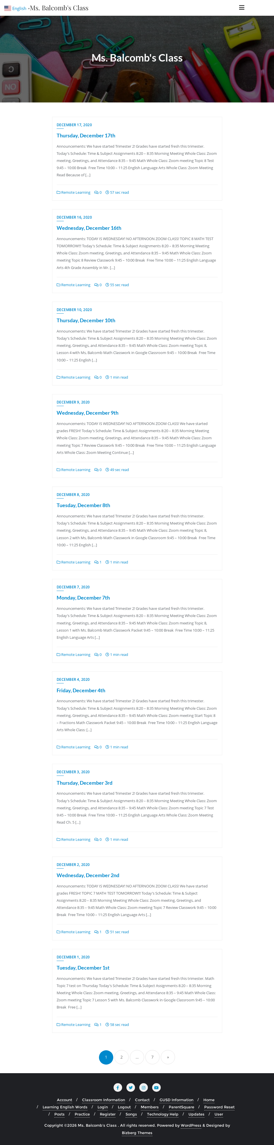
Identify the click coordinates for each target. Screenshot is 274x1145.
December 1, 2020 (73, 957)
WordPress (191, 1125)
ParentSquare (181, 1107)
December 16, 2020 (74, 217)
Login (103, 1107)
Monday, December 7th (83, 597)
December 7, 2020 (73, 587)
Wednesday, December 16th (89, 228)
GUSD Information (176, 1099)
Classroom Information (103, 1099)
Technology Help (162, 1114)
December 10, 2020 (74, 309)
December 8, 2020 (73, 494)
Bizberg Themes (137, 1132)
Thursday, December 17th (86, 135)
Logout (124, 1107)
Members (150, 1107)
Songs (131, 1114)
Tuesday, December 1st (83, 967)
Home (209, 1099)
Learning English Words (65, 1107)
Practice (82, 1114)
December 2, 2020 (73, 864)
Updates (196, 1114)
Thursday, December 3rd (84, 783)
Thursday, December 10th (86, 320)
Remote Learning (73, 192)
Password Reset (219, 1107)
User (219, 1114)
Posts (59, 1114)
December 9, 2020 (73, 402)
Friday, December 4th (81, 690)
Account (64, 1099)
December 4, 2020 (73, 679)
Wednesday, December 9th (87, 413)
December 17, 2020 (74, 124)
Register (108, 1114)
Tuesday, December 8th (83, 505)
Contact (142, 1099)
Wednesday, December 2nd (88, 875)
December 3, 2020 (73, 772)
